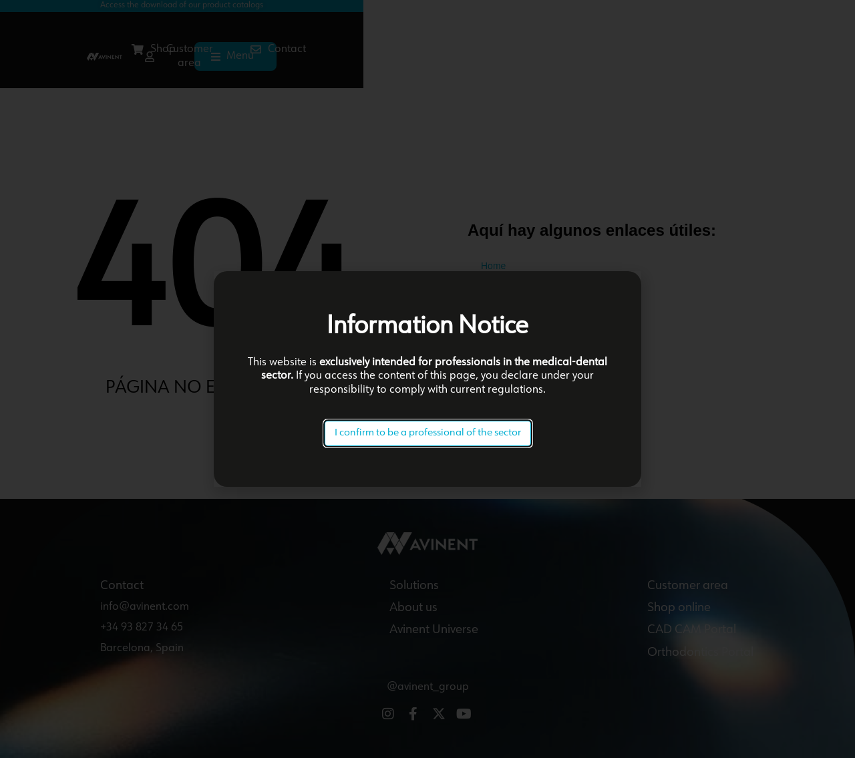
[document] (427, 379)
